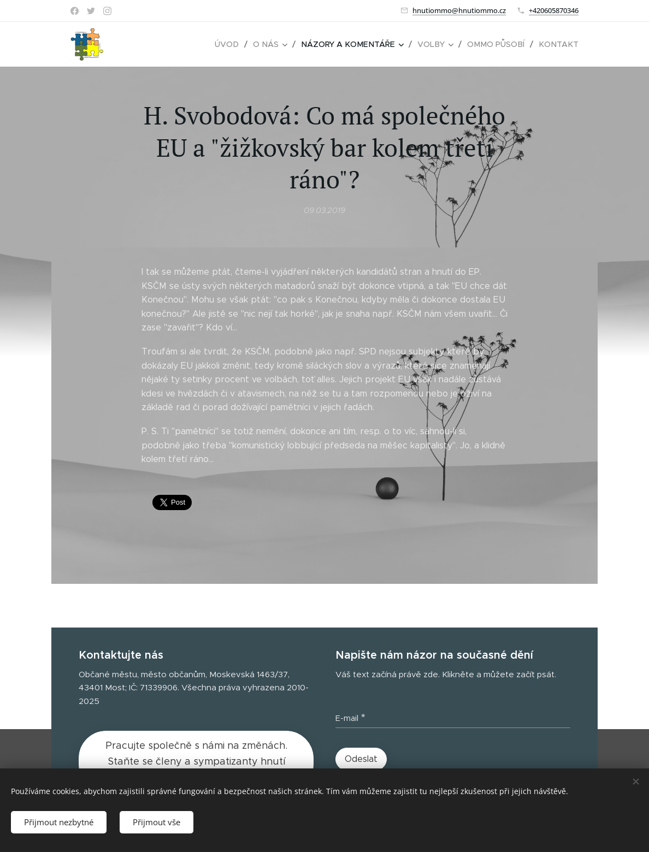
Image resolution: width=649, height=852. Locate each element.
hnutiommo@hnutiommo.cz (459, 10)
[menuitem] (237, 44)
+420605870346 (554, 10)
